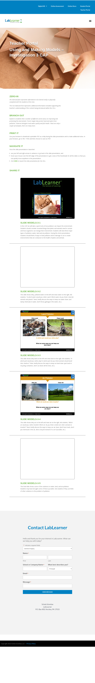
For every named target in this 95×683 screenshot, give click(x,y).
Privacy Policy (31, 644)
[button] (90, 21)
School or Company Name (33, 565)
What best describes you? (58, 565)
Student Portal (85, 6)
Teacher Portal (85, 10)
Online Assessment (57, 6)
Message (27, 582)
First (24, 561)
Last (49, 561)
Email (25, 573)
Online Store (72, 6)
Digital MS (42, 6)
